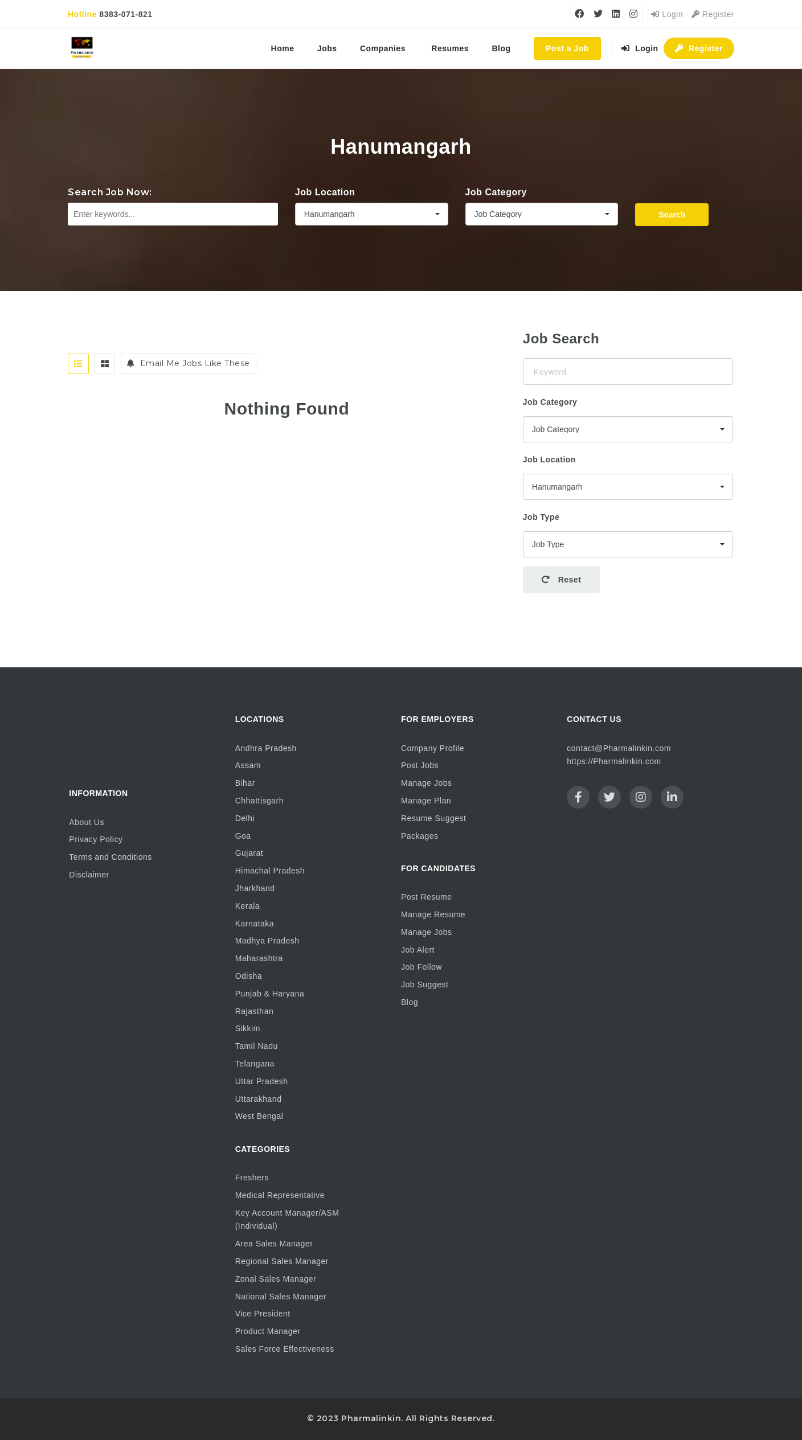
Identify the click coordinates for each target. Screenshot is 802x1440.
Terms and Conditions (110, 856)
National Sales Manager (280, 1296)
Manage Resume (433, 914)
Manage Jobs (426, 782)
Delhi (245, 818)
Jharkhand (255, 888)
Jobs (327, 48)
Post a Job (567, 48)
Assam (248, 765)
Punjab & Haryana (270, 993)
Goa (243, 835)
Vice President (262, 1313)
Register (712, 14)
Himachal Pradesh (270, 870)
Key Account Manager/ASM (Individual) (287, 1219)
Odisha (248, 975)
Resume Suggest (433, 818)
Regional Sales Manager (282, 1261)
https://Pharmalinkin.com (614, 761)
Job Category (496, 192)
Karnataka (254, 923)
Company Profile (432, 748)
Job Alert (418, 949)
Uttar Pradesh (261, 1081)
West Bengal (259, 1116)
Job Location (325, 192)
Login (667, 14)
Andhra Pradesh (266, 748)
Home (282, 48)
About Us (86, 822)
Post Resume (426, 896)
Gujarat (249, 853)
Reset (562, 579)
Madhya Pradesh (267, 940)
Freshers (252, 1177)
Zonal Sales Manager (276, 1278)
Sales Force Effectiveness (284, 1348)
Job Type (541, 517)
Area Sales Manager (274, 1243)
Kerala (247, 905)
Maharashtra (259, 958)
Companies (383, 48)
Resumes (450, 48)
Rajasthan (254, 1011)
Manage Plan (426, 800)
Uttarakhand (258, 1098)
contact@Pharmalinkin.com (619, 748)
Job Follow (421, 966)
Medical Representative (280, 1195)
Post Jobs (420, 765)
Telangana (255, 1063)
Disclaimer (89, 874)
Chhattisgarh (259, 800)
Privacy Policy (95, 839)
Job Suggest (424, 984)
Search (671, 214)
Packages (419, 835)
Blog (501, 48)
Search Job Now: (110, 192)
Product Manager (268, 1331)
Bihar (245, 782)
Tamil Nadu (256, 1046)
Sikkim (247, 1028)
